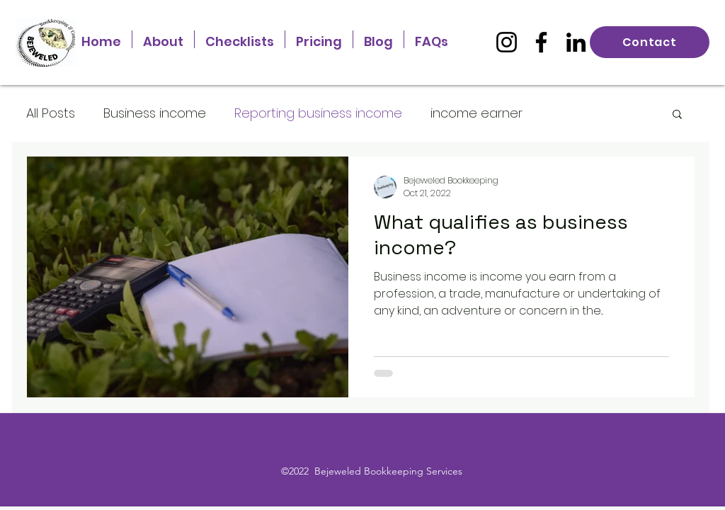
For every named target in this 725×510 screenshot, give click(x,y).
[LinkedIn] (576, 42)
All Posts (50, 113)
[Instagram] (506, 42)
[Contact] (649, 42)
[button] (677, 115)
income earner (476, 113)
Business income (154, 113)
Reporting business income (318, 113)
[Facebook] (541, 42)
